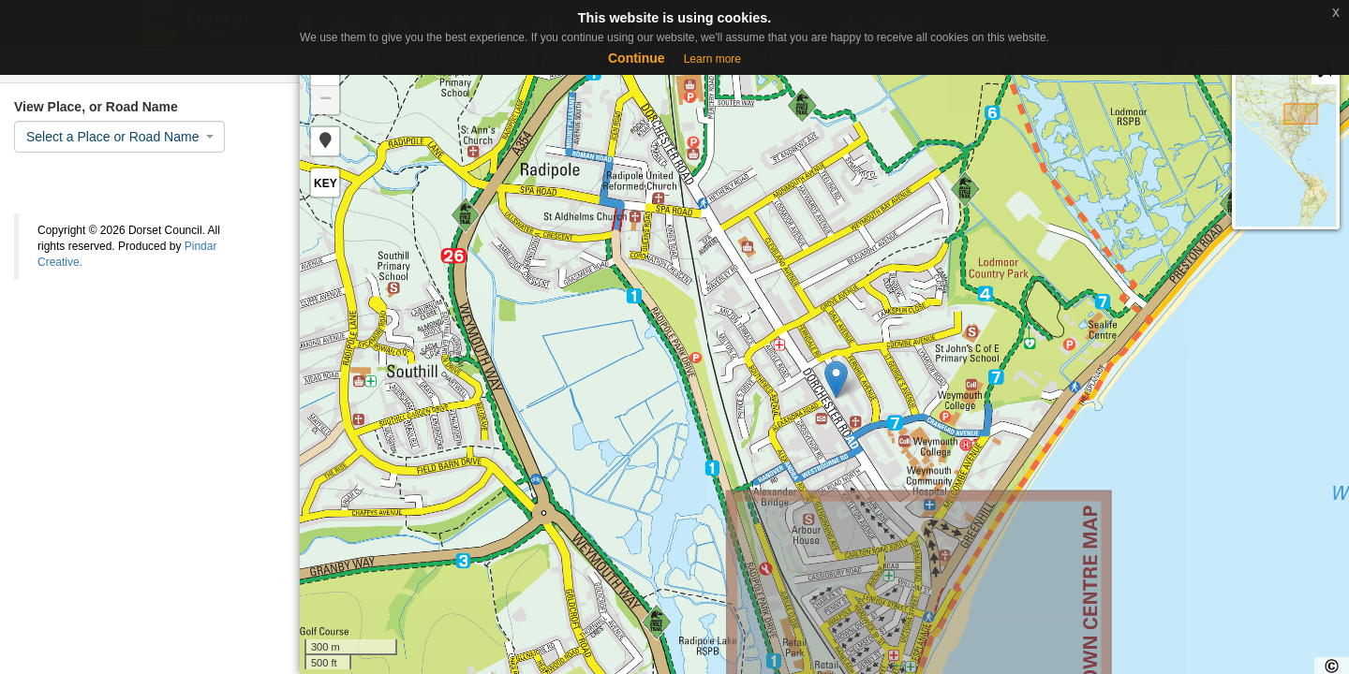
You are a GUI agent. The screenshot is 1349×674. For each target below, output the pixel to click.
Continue (636, 58)
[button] (325, 141)
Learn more (712, 59)
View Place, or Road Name (96, 106)
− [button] (325, 100)
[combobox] (119, 137)
